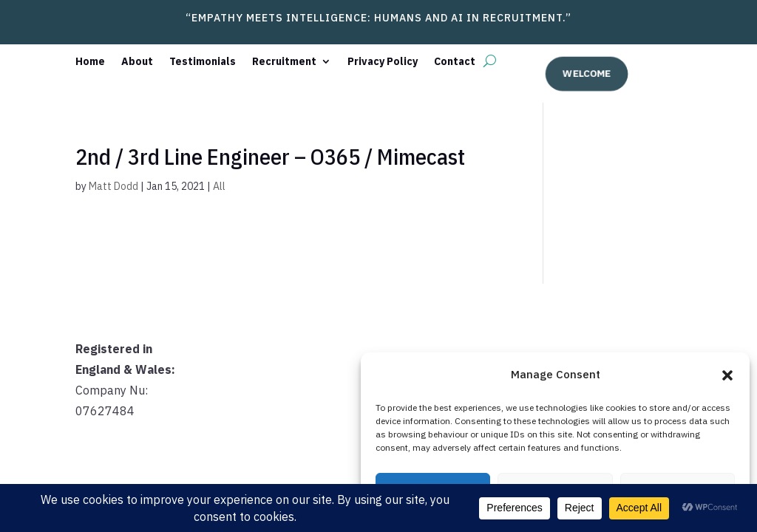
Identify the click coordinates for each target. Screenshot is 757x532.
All (219, 186)
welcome (586, 73)
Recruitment (284, 62)
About (137, 62)
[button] (727, 375)
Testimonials (202, 62)
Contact (454, 62)
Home (90, 62)
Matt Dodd (113, 186)
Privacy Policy (382, 62)
